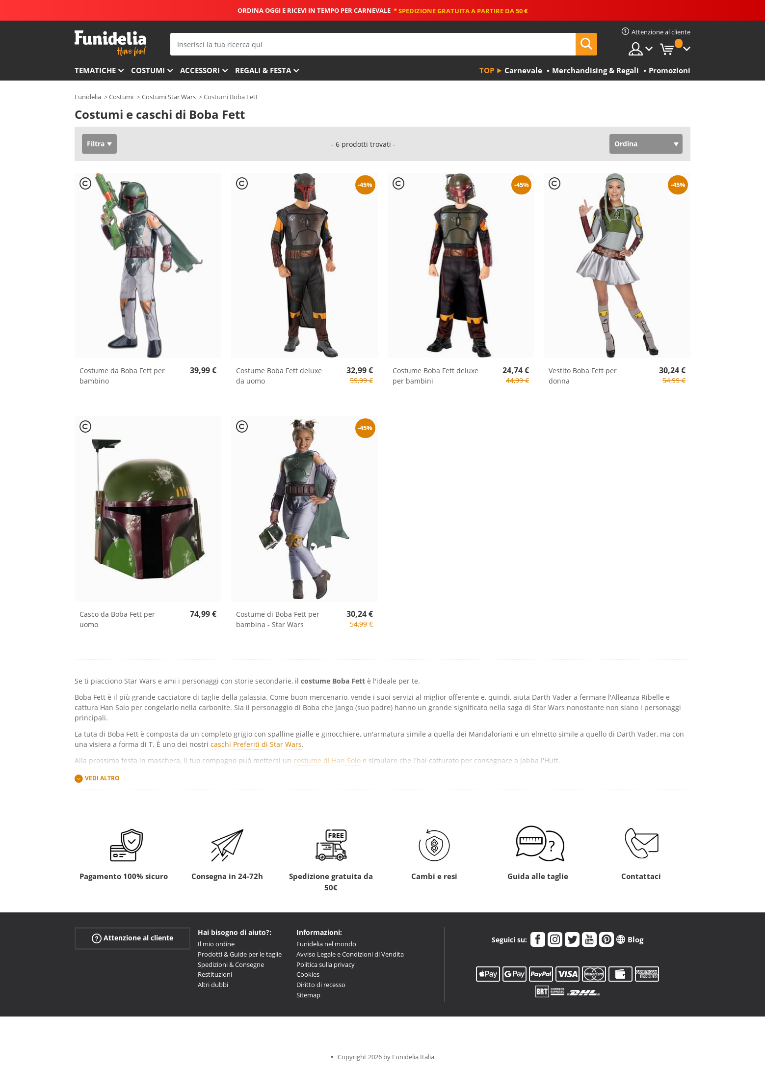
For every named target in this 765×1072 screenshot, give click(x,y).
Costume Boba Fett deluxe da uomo (279, 375)
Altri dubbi (213, 984)
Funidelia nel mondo (326, 943)
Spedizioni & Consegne (231, 964)
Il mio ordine (216, 943)
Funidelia (88, 96)
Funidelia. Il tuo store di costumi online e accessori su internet (110, 43)
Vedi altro (102, 778)
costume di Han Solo (327, 760)
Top (486, 70)
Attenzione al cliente (132, 938)
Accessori (200, 70)
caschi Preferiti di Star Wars (256, 744)
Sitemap (308, 994)
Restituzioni (215, 974)
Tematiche (95, 70)
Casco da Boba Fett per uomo (117, 619)
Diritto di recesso (320, 984)
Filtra (96, 143)
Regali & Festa (263, 70)
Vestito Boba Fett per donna (583, 375)
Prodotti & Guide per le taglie (240, 954)
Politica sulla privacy (325, 964)
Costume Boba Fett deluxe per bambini (435, 375)
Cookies (307, 974)
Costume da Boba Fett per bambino (122, 375)
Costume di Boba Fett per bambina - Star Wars (277, 619)
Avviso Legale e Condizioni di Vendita (350, 954)
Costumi (148, 70)
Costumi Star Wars (169, 96)
